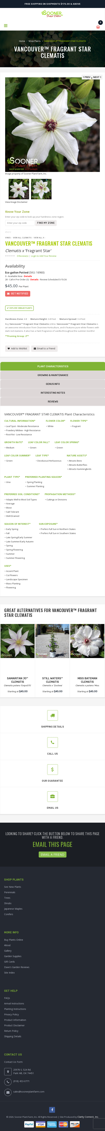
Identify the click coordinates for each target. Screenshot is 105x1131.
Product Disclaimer (14, 1024)
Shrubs (7, 902)
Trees (7, 896)
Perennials (9, 891)
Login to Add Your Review (43, 255)
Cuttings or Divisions (57, 498)
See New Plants (12, 886)
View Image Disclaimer (16, 201)
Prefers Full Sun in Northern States (58, 528)
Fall (7, 532)
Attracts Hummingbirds (80, 468)
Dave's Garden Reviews (16, 966)
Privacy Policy (11, 1013)
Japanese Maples (13, 907)
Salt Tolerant (12, 510)
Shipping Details (12, 1035)
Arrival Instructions (14, 1002)
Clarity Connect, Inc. (88, 1116)
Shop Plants (34, 40)
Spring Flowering (14, 548)
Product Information (15, 1019)
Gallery (7, 949)
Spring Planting (34, 481)
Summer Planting (35, 485)
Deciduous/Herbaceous (49, 459)
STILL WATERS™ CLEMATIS (52, 679)
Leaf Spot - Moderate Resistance (22, 425)
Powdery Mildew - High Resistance (23, 429)
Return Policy (11, 1030)
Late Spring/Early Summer (19, 536)
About (7, 944)
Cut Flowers (12, 574)
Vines (8, 236)
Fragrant (76, 425)
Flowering (11, 586)
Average (10, 502)
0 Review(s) (23, 255)
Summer (10, 552)
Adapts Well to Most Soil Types (21, 498)
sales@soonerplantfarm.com (28, 1090)
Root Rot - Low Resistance (19, 433)
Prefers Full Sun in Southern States (58, 532)
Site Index (9, 971)
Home (22, 40)
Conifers (8, 913)
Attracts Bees (75, 459)
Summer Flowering (15, 557)
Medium (10, 446)
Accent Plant (12, 570)
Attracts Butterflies (78, 464)
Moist (9, 506)
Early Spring (12, 528)
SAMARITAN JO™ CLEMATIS (17, 679)
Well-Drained (12, 515)
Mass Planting (13, 582)
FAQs (7, 997)
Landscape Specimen (17, 578)
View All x (39, 236)
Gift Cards (9, 960)
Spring (9, 544)
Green (33, 446)
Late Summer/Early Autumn (20, 540)
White (50, 425)
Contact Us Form (13, 1061)
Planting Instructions (15, 1008)
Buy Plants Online (13, 938)
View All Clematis (22, 236)
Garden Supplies (12, 955)
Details (28, 275)
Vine (8, 481)
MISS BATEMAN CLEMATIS (87, 679)
